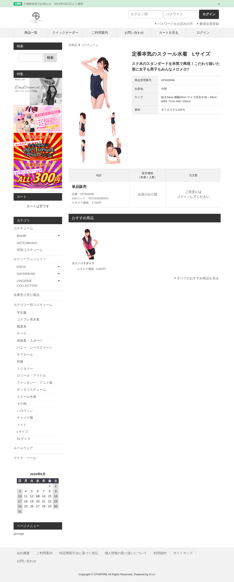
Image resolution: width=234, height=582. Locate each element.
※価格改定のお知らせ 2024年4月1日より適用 (53, 3)
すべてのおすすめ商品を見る (198, 278)
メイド (22, 424)
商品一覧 (30, 32)
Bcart (152, 574)
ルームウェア (23, 448)
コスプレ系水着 (28, 319)
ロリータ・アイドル (31, 375)
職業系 (22, 326)
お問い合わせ (134, 32)
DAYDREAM (26, 273)
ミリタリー (25, 368)
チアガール (25, 354)
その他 (22, 403)
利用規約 (160, 553)
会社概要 (23, 553)
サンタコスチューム (31, 389)
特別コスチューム (30, 250)
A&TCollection (27, 243)
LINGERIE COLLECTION (27, 283)
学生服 (22, 312)
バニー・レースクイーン (34, 347)
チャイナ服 (25, 417)
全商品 (73, 45)
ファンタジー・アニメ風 (34, 382)
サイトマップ (183, 553)
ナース (22, 333)
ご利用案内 (100, 32)
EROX (21, 267)
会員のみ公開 (147, 194)
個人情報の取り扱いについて (126, 553)
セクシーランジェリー (30, 259)
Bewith (22, 236)
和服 (20, 361)
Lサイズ (22, 431)
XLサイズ (23, 438)
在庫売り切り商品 (26, 295)
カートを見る (168, 32)
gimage (19, 533)
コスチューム (89, 45)
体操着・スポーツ (30, 340)
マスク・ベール (25, 458)
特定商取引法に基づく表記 (78, 553)
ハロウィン (25, 410)
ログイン (203, 32)
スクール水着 (26, 396)
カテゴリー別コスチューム (33, 305)
